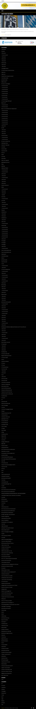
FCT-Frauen (3, 365)
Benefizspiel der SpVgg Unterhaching (6, 633)
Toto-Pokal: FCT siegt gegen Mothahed (7, 409)
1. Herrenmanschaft (4, 97)
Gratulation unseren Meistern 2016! (6, 669)
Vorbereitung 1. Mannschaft (5, 416)
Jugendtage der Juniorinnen (5, 162)
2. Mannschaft (3, 319)
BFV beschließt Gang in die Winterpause (7, 512)
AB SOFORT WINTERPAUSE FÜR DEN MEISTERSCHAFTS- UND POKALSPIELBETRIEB (13, 493)
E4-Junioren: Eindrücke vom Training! (6, 587)
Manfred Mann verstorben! (5, 451)
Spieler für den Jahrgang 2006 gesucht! (7, 539)
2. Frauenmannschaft (4, 236)
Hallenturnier (3, 72)
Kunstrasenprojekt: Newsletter (5, 556)
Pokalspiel (2, 411)
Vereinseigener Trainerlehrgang (6, 606)
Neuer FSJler (3, 460)
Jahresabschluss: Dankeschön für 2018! (7, 566)
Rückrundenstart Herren (5, 386)
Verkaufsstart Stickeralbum (5, 573)
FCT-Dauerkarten (3, 344)
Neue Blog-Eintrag (4, 351)
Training (2, 695)
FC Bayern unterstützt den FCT (5, 654)
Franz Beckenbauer (4, 395)
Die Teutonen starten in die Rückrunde (7, 393)
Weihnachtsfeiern (4, 627)
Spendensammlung (4, 658)
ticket (2, 704)
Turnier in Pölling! (4, 426)
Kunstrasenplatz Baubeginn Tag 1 (6, 483)
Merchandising (3, 284)
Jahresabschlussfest (4, 259)
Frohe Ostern (3, 196)
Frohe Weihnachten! (4, 623)
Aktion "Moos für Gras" (4, 675)
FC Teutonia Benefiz (4, 644)
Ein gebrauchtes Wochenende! (5, 583)
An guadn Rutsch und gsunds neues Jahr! (7, 76)
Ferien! (2, 470)
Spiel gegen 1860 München (5, 441)
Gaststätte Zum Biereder (5, 361)
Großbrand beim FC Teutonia (5, 661)
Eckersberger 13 (3, 621)
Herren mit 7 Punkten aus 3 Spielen (6, 600)
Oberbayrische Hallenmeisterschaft (6, 390)
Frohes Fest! (3, 524)
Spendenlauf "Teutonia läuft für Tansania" (7, 527)
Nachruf (2, 612)
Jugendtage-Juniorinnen (4, 418)
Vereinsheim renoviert (4, 625)
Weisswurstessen (4, 294)
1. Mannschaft (3, 60)
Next (33, 42)
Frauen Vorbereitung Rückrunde (6, 252)
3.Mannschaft (3, 221)
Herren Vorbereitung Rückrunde (6, 250)
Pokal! (2, 472)
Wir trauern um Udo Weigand (5, 83)
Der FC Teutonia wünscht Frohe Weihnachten (8, 491)
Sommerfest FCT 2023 (4, 424)
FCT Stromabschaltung (4, 367)
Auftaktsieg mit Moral (4, 143)
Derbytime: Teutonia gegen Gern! (6, 591)
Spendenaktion (3, 646)
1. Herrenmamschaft (4, 275)
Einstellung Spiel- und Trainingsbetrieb (7, 522)
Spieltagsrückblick (4, 589)
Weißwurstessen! (3, 81)
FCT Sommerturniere (4, 581)
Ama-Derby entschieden (5, 648)
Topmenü (2, 1)
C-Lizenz (2, 263)
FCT (2, 399)
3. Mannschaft (3, 49)
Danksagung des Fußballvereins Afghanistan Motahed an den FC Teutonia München (13, 326)
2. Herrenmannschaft (4, 116)
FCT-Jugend (3, 428)
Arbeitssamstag (3, 62)
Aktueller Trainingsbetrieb (5, 516)
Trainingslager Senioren (4, 68)
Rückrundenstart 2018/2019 (5, 554)
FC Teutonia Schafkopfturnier (5, 269)
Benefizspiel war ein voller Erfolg (6, 631)
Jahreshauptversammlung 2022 (6, 478)
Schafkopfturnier (3, 217)
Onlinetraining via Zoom (5, 506)
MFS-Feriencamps (4, 499)
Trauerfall (2, 485)
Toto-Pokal (3, 407)
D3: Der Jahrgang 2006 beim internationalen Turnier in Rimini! (10, 604)
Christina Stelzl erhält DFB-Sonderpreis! (7, 457)
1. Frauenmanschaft (4, 313)
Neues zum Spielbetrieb (4, 520)
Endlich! (2, 154)
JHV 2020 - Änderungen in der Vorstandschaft (8, 514)
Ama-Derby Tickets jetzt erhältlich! (6, 652)
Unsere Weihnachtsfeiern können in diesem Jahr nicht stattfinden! (11, 495)
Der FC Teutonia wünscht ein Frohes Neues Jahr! (8, 489)
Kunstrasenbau (3, 487)
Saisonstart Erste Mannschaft (5, 403)
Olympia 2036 (3, 158)
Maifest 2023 (3, 443)
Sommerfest (3, 156)
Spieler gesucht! (3, 254)
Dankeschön (3, 635)
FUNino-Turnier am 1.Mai (5, 545)
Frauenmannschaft (4, 150)
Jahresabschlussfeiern (4, 455)
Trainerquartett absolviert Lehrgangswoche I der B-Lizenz (9, 564)
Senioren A (3, 152)
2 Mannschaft (3, 286)
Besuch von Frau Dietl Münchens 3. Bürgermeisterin (9, 108)
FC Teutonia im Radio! (4, 357)
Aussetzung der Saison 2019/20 (6, 518)
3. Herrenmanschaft (4, 95)
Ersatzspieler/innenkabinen (5, 476)
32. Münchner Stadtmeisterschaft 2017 (7, 665)
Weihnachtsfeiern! (4, 663)
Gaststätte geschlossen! (4, 447)
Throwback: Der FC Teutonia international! (7, 596)
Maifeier (2, 187)
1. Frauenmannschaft (4, 55)
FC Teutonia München (4, 420)
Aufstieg (2, 432)
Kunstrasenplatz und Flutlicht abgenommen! (8, 453)
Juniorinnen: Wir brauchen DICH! (6, 594)
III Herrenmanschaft (4, 135)
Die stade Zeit (3, 568)
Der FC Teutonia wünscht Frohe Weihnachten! (8, 449)
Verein (2, 679)
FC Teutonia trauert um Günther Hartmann (7, 70)
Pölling (2, 164)
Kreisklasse (3, 689)
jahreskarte (3, 702)
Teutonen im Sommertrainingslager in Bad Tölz (8, 464)
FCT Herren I (3, 363)
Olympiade (3, 51)
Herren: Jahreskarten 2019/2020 (6, 535)
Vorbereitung (3, 687)
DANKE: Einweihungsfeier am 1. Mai (6, 550)
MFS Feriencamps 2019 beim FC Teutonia (7, 543)
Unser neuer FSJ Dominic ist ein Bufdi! (6, 575)
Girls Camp (3, 468)
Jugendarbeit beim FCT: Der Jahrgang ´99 (7, 602)
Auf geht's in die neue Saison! (5, 667)
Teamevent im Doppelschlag (5, 384)
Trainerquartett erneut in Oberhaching (7, 552)
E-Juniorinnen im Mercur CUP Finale (6, 671)
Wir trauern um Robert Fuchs (5, 141)
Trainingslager (3, 240)
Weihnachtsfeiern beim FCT (5, 529)
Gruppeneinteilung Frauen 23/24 (6, 413)
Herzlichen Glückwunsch (5, 185)
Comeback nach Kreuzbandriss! (6, 547)
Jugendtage (3, 166)
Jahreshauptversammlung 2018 (6, 608)
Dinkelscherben (3, 693)
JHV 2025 (2, 127)
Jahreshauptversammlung (5, 617)
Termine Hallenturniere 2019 (5, 562)
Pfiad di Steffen (3, 430)
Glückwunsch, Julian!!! (4, 501)
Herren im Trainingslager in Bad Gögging (7, 531)
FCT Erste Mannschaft (4, 462)
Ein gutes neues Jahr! (4, 445)
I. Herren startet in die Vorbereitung (6, 579)
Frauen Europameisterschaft (5, 474)
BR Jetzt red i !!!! (3, 102)
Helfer (2, 698)
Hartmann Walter (4, 148)
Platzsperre (3, 210)
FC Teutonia (3, 397)
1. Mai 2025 (3, 194)
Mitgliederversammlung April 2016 (6, 673)
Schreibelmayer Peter (4, 434)
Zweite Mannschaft (4, 401)
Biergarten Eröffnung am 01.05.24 (6, 355)
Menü (2, 10)
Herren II (2, 359)
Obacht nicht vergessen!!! (5, 160)
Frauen (2, 374)
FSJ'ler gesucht (3, 598)
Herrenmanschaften (4, 378)
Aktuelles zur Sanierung (4, 629)
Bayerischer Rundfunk (4, 619)
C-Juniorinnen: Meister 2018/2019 (6, 541)
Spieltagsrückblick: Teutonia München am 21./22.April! (9, 585)
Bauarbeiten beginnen (4, 640)
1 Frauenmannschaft (4, 118)
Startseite (2, 34)
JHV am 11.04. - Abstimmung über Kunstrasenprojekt (9, 558)
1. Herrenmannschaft (4, 87)
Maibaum (2, 700)
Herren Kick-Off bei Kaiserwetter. (6, 388)
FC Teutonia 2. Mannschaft (5, 353)
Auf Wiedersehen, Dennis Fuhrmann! (6, 577)
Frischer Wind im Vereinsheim (5, 382)
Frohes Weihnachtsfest (4, 256)
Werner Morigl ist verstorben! (5, 342)
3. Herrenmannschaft (4, 85)
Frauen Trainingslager (4, 405)
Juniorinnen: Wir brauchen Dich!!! (6, 560)
